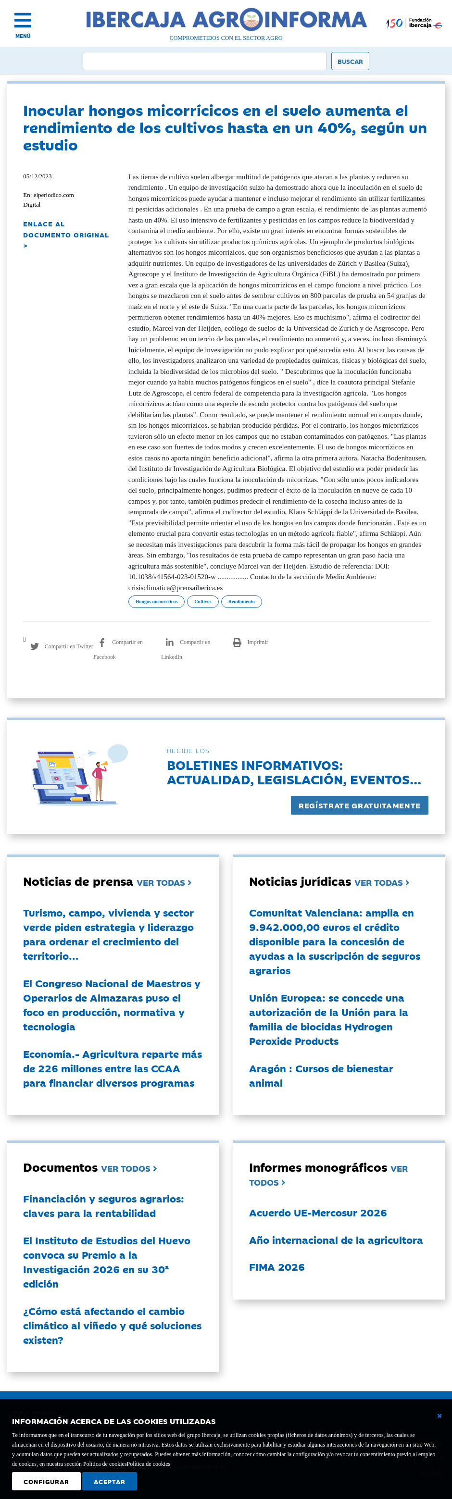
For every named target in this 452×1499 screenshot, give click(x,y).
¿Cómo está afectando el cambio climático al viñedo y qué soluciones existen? (112, 1325)
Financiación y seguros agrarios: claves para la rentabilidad (103, 1205)
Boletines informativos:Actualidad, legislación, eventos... (294, 772)
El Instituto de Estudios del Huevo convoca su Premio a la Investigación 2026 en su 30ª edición (106, 1261)
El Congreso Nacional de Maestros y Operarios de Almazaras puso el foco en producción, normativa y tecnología (112, 1004)
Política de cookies (149, 1464)
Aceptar (110, 1481)
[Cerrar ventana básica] (439, 1415)
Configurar (46, 1481)
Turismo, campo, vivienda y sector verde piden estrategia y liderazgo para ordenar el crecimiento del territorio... (108, 934)
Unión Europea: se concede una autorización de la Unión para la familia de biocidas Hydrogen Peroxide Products (328, 1019)
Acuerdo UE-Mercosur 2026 (318, 1212)
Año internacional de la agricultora (336, 1239)
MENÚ (23, 35)
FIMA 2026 (277, 1266)
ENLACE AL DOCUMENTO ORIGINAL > (66, 234)
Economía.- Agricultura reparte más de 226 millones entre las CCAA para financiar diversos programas (112, 1068)
